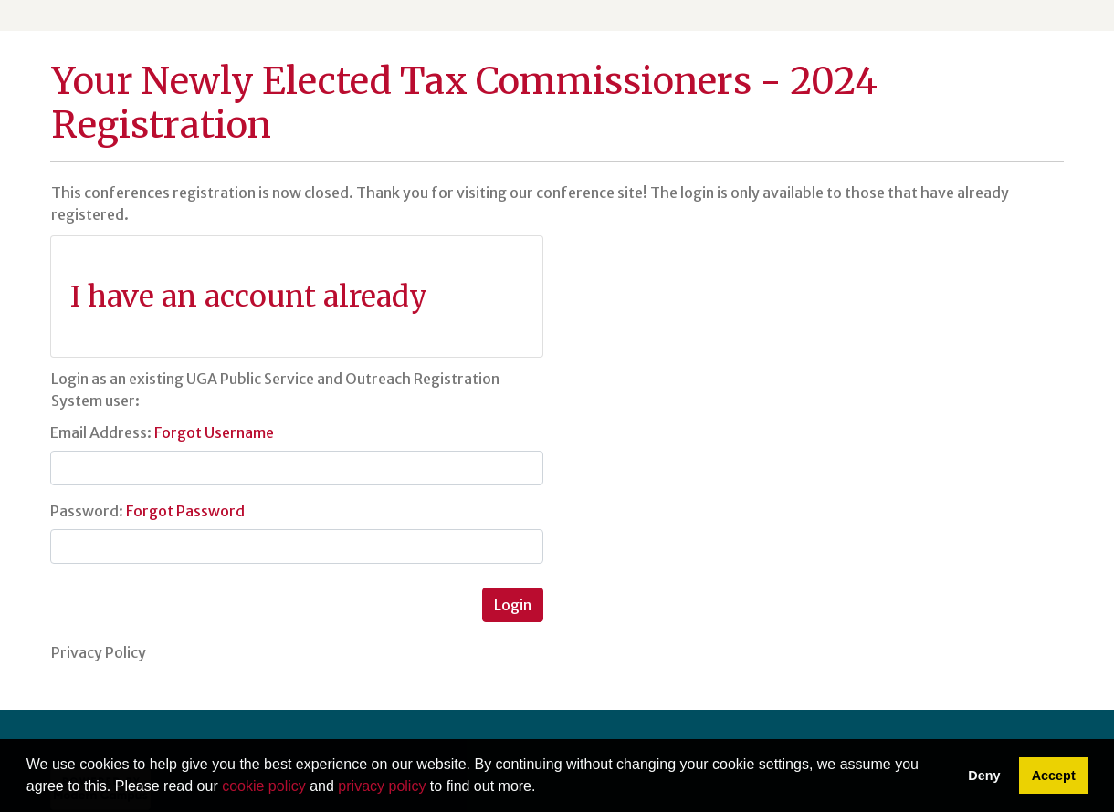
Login (512, 605)
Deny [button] (984, 775)
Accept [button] (1054, 775)
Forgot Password (185, 511)
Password (84, 511)
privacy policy (382, 786)
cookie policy (264, 786)
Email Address (98, 432)
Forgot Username (214, 432)
